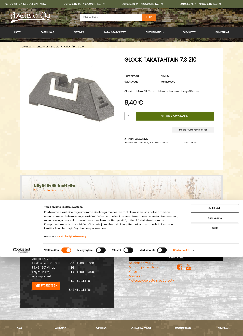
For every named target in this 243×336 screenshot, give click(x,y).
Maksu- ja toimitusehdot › (148, 267)
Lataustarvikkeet (115, 32)
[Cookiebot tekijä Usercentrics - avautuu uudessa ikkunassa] (22, 329)
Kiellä (214, 307)
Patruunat (47, 32)
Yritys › (134, 272)
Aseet (17, 32)
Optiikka (79, 32)
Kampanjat (222, 32)
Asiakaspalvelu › (141, 263)
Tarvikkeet (189, 32)
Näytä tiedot (181, 329)
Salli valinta (215, 297)
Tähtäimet (41, 46)
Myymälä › (136, 276)
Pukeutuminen (154, 32)
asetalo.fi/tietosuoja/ (71, 315)
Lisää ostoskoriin (174, 116)
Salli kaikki (214, 287)
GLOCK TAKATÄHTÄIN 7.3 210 (67, 46)
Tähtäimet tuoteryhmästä (49, 190)
